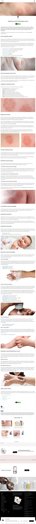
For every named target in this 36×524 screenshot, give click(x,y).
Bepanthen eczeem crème (5, 48)
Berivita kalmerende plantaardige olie (7, 55)
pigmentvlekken (19, 369)
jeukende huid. (5, 332)
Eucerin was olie (4, 54)
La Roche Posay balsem (5, 49)
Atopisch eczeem (4, 395)
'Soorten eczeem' (29, 391)
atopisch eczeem (29, 170)
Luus (18, 18)
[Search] (6, 510)
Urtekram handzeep (5, 53)
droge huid (3, 286)
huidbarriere (2, 178)
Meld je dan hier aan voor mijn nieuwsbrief (17, 509)
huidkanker (23, 369)
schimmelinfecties (30, 130)
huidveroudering (14, 369)
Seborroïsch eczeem (4, 396)
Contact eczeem (4, 397)
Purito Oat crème (4, 50)
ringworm (28, 117)
